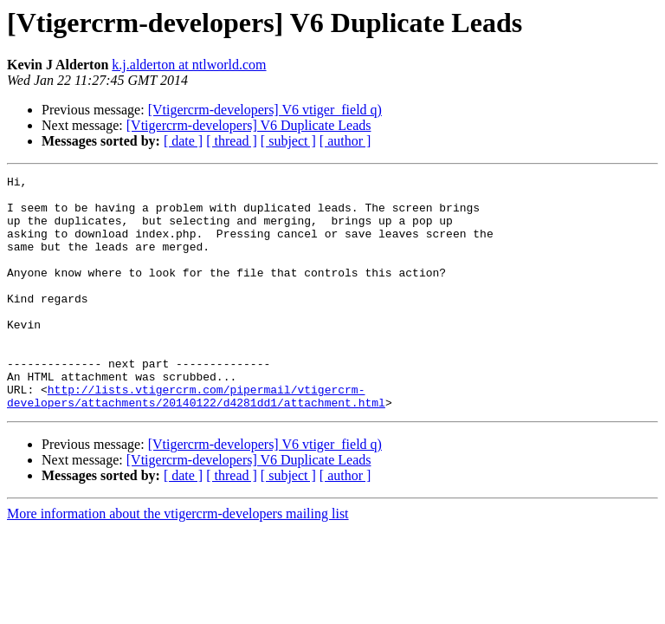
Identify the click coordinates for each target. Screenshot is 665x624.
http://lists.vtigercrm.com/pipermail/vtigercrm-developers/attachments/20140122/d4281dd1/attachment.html (196, 441)
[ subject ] (288, 140)
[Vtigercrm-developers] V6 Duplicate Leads (248, 125)
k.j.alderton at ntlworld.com (189, 64)
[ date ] (183, 140)
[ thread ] (231, 140)
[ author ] (345, 140)
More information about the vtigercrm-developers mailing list (178, 560)
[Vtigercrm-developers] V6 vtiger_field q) (265, 109)
